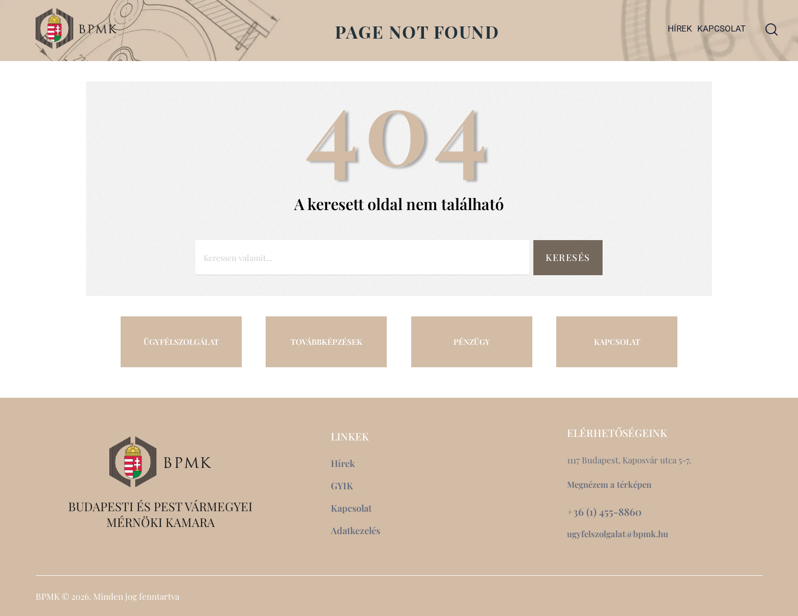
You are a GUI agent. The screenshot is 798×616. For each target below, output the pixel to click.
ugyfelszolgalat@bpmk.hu (618, 533)
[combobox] (361, 257)
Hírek (680, 28)
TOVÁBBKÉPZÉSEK (326, 341)
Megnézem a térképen (610, 484)
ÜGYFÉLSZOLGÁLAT (181, 341)
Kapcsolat (721, 28)
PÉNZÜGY (472, 341)
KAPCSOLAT (616, 341)
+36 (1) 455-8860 (604, 512)
